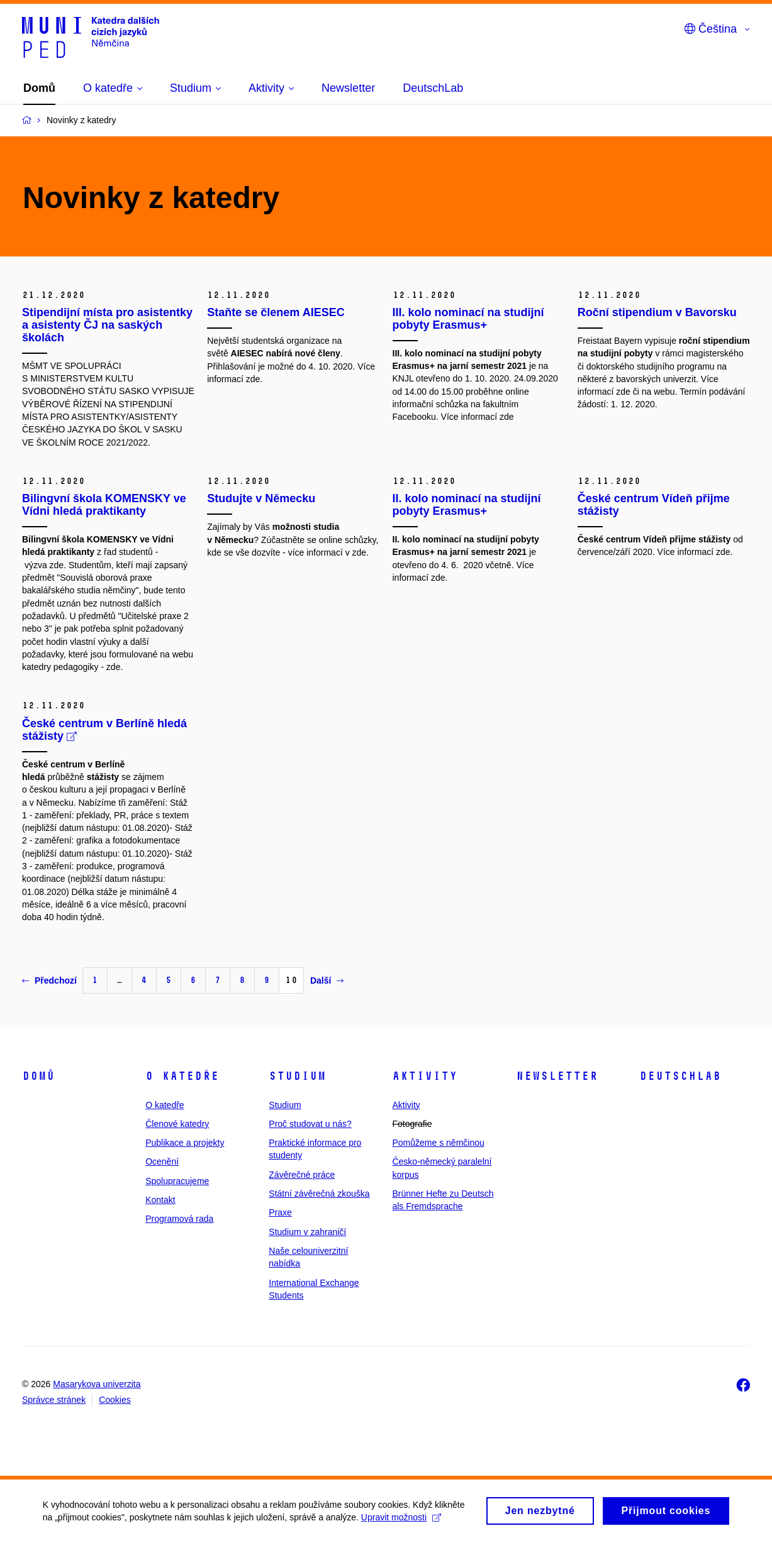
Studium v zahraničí (307, 1232)
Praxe (280, 1212)
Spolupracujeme (177, 1181)
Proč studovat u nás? (310, 1124)
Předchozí (49, 980)
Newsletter (557, 1076)
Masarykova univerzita (96, 1384)
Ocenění (162, 1161)
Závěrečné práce (302, 1175)
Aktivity (424, 1076)
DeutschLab (680, 1076)
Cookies (115, 1400)
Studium (297, 1076)
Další (327, 980)
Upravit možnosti (402, 1521)
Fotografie (412, 1124)
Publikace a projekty (184, 1143)
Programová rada (179, 1219)
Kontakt (160, 1200)
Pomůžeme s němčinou (438, 1143)
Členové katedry (177, 1124)
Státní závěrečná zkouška (319, 1194)
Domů (38, 1076)
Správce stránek (54, 1400)
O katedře (182, 1076)
